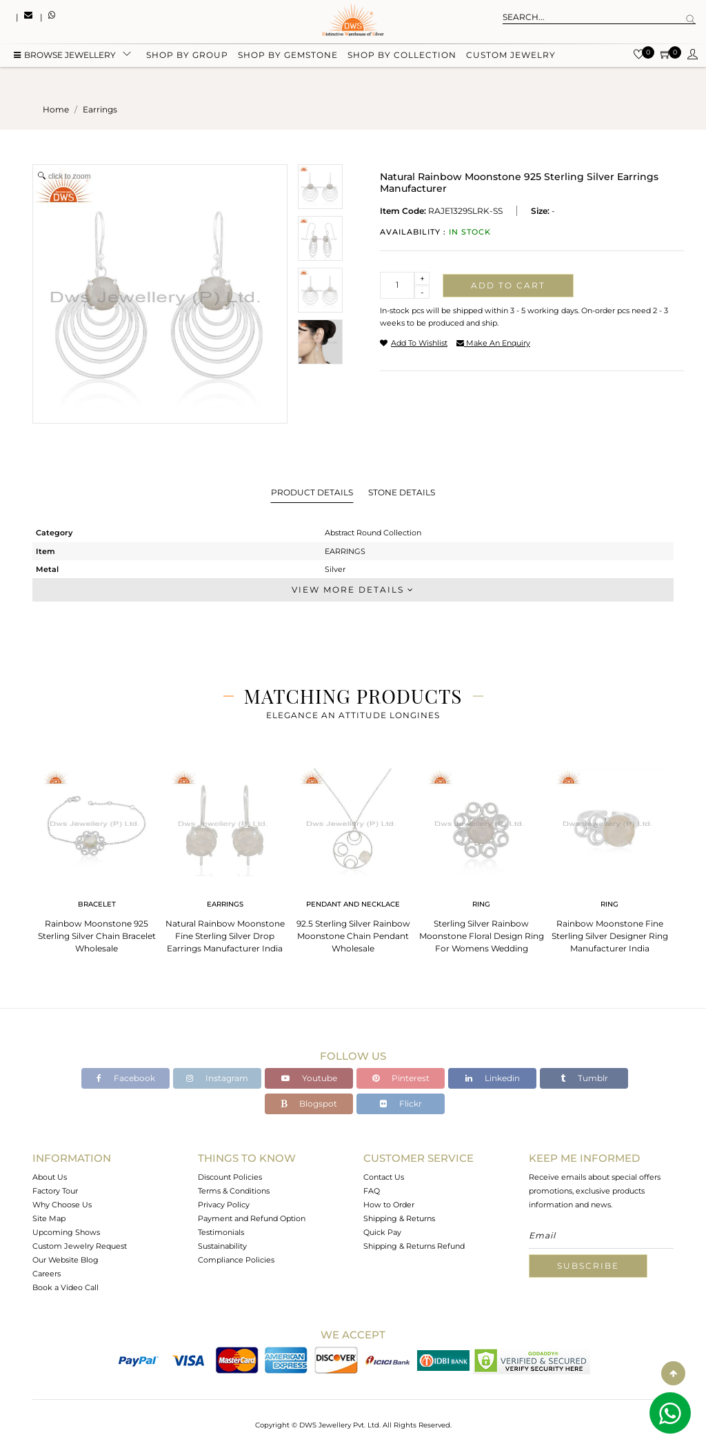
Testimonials (221, 1232)
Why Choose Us (62, 1204)
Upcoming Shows (66, 1232)
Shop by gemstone (288, 57)
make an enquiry (493, 343)
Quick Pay (382, 1232)
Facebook (126, 1078)
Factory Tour (55, 1191)
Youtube (309, 1078)
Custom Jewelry (511, 57)
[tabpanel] (96, 856)
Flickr (401, 1103)
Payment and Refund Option (251, 1218)
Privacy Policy (224, 1204)
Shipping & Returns (399, 1218)
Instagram (217, 1078)
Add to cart (508, 285)
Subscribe (588, 1265)
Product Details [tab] (312, 492)
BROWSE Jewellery (65, 57)
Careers (46, 1273)
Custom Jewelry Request (79, 1246)
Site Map (48, 1218)
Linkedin (492, 1078)
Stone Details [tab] (401, 492)
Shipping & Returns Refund (414, 1246)
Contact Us (383, 1177)
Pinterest (401, 1078)
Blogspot (309, 1103)
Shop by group (187, 57)
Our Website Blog (65, 1260)
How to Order (388, 1204)
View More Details (353, 589)
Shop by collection (401, 57)
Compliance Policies (236, 1260)
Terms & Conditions (234, 1191)
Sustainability (222, 1246)
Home (56, 109)
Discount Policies (230, 1177)
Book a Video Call (65, 1287)
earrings (100, 109)
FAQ (371, 1191)
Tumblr (584, 1078)
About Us (49, 1177)
